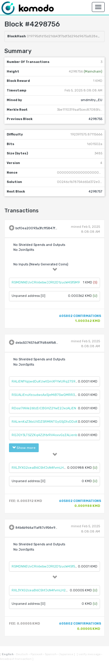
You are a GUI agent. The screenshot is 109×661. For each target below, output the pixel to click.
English (8, 654)
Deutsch (21, 654)
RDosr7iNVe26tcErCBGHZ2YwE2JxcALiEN (44, 408)
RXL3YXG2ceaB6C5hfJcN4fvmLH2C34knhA (46, 468)
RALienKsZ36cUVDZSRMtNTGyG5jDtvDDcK (45, 422)
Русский (36, 654)
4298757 (95, 191)
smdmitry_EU (91, 100)
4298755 (95, 119)
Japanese (65, 654)
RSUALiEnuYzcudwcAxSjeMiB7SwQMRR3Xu (45, 395)
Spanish (50, 654)
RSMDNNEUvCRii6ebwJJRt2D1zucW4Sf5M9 (46, 282)
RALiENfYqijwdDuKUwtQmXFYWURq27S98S (46, 381)
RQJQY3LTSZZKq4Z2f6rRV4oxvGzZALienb (44, 435)
